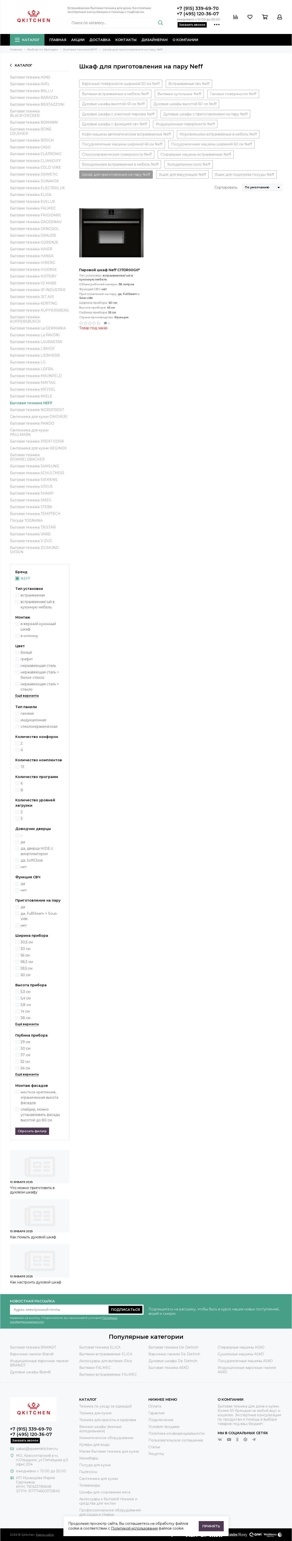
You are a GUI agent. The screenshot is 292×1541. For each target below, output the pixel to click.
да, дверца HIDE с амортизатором (37, 851)
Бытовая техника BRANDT (33, 1347)
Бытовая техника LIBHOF (32, 348)
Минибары (88, 1458)
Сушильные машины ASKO (241, 1354)
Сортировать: (226, 187)
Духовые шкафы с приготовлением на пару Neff (205, 114)
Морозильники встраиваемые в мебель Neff (218, 134)
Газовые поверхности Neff (233, 94)
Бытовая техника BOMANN (34, 122)
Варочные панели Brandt (32, 1354)
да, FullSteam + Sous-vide (39, 916)
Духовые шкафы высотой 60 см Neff (184, 104)
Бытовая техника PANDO (32, 423)
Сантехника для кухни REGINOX (38, 448)
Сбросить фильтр (32, 1131)
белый (26, 652)
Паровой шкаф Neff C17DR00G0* (109, 270)
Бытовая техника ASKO (30, 77)
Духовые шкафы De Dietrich (172, 1361)
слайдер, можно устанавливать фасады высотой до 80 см (40, 1114)
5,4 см (26, 998)
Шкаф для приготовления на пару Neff (116, 174)
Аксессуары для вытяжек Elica (105, 1361)
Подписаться (125, 1309)
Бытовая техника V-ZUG (31, 541)
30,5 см (27, 942)
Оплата (154, 1406)
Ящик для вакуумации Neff (182, 174)
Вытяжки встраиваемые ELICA (105, 1354)
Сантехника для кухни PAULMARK (29, 432)
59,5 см (26, 968)
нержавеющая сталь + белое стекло (40, 675)
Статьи (154, 1447)
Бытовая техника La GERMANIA (38, 328)
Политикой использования (134, 1528)
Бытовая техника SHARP (31, 493)
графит (27, 659)
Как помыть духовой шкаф (33, 1237)
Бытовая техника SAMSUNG (34, 466)
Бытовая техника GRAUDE (33, 235)
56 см (25, 955)
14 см (25, 1011)
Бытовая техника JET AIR (32, 296)
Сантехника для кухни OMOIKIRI (39, 416)
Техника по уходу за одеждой (105, 1406)
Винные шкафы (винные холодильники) (100, 1428)
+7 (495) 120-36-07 (198, 14)
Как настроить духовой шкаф (35, 1282)
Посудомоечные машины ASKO (245, 1361)
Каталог (27, 40)
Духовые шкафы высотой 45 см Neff (113, 104)
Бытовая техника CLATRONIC (36, 154)
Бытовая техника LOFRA (31, 369)
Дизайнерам (154, 40)
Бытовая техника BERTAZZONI (37, 104)
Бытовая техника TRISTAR (33, 527)
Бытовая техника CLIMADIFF (35, 161)
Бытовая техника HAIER (31, 249)
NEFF (25, 578)
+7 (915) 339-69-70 (198, 8)
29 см (25, 1042)
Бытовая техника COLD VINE (35, 167)
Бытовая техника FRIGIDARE (35, 215)
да (23, 842)
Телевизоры (89, 1485)
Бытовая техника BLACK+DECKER (25, 113)
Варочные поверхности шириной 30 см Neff (121, 84)
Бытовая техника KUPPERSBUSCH (25, 319)
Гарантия (156, 1413)
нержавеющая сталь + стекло (40, 687)
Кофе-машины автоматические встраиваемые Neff (126, 134)
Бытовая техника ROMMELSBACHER (27, 457)
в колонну (29, 636)
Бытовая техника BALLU (31, 91)
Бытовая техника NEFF (31, 403)
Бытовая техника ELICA (30, 195)
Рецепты (156, 1454)
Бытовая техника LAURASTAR (36, 342)
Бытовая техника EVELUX (32, 201)
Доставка (100, 40)
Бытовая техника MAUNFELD (36, 376)
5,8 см (26, 1005)
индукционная (33, 720)
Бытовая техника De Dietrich (173, 1347)
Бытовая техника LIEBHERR (35, 355)
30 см (25, 948)
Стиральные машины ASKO (241, 1347)
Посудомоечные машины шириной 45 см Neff (122, 144)
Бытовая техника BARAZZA (34, 97)
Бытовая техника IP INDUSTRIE (38, 290)
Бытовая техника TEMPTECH (35, 513)
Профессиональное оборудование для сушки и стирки (110, 1512)
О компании (185, 40)
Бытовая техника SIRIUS (31, 486)
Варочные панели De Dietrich (174, 1354)
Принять (211, 1526)
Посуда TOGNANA (26, 520)
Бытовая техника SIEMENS (33, 479)
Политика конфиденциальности (176, 1433)
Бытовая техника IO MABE (33, 283)
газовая (27, 713)
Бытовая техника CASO (30, 147)
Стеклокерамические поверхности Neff (117, 154)
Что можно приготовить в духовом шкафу (32, 1190)
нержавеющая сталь (38, 665)
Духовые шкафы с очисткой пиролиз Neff (118, 114)
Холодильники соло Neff (188, 164)
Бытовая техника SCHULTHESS (37, 473)
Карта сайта (45, 1534)
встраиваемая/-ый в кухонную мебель (38, 604)
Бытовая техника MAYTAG (32, 382)
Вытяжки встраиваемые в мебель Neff (115, 94)
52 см (25, 1061)
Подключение (160, 1420)
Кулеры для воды (94, 1444)
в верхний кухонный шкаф (38, 626)
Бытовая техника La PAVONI (35, 335)
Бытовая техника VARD (30, 534)
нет (24, 867)
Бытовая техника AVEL (30, 84)
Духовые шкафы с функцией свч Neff (114, 124)
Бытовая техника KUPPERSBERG (39, 310)
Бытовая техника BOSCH (32, 140)
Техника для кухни (95, 1413)
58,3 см (27, 962)
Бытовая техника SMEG (30, 500)
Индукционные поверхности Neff (185, 124)
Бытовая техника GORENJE (34, 242)
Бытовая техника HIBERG (32, 262)
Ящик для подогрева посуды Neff (244, 174)
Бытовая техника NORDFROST (37, 410)
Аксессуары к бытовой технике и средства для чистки (108, 1501)
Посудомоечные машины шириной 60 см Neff (211, 144)
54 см (25, 1068)
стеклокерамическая (39, 726)
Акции (78, 40)
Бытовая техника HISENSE (33, 269)
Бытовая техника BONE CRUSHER (31, 131)
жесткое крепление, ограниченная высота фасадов (39, 1097)
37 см (25, 1055)
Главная (57, 40)
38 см (25, 1018)
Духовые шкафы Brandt (30, 1372)
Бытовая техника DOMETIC (34, 174)
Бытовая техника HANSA (31, 256)
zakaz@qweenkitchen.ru (37, 1449)
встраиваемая (33, 595)
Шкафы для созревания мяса (104, 1492)
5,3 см (25, 991)
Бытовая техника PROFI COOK (37, 441)
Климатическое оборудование (106, 1438)
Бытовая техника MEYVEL (33, 389)
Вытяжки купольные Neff (179, 94)
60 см (25, 975)
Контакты (126, 40)
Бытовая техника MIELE (31, 396)
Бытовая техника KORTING (33, 303)
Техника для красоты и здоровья (107, 1420)
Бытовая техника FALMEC (33, 208)
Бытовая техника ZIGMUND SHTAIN (34, 549)
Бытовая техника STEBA (31, 507)
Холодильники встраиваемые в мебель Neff (120, 164)
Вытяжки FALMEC (95, 1367)
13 (22, 766)
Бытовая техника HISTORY (33, 276)
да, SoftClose (32, 860)
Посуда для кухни (95, 1465)
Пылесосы (88, 1472)
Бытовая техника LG (27, 362)
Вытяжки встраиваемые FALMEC (108, 1374)
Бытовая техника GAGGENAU (35, 222)
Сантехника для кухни (98, 1478)
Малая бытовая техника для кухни (109, 1451)
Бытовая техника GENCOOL (34, 228)
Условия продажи (164, 1426)
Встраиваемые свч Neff (188, 84)
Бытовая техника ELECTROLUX (37, 188)
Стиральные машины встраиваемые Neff (195, 154)
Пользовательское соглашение (175, 1440)
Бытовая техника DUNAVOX (34, 181)
